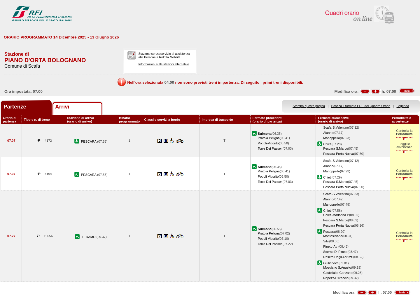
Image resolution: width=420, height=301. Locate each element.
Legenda (403, 106)
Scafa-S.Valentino (336, 127)
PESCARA (89, 141)
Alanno (328, 132)
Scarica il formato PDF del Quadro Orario (361, 106)
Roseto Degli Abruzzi (338, 257)
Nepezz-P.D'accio (335, 278)
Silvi (326, 241)
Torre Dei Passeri (270, 148)
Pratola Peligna (269, 138)
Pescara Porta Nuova (338, 153)
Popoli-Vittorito (268, 143)
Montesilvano (332, 236)
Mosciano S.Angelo (337, 267)
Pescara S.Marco (335, 148)
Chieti (327, 144)
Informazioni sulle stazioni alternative (163, 64)
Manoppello (331, 138)
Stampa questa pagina (309, 106)
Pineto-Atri (330, 246)
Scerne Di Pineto (335, 251)
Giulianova (330, 263)
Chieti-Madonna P (336, 215)
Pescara (329, 231)
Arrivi (62, 107)
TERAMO (89, 237)
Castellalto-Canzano (337, 272)
